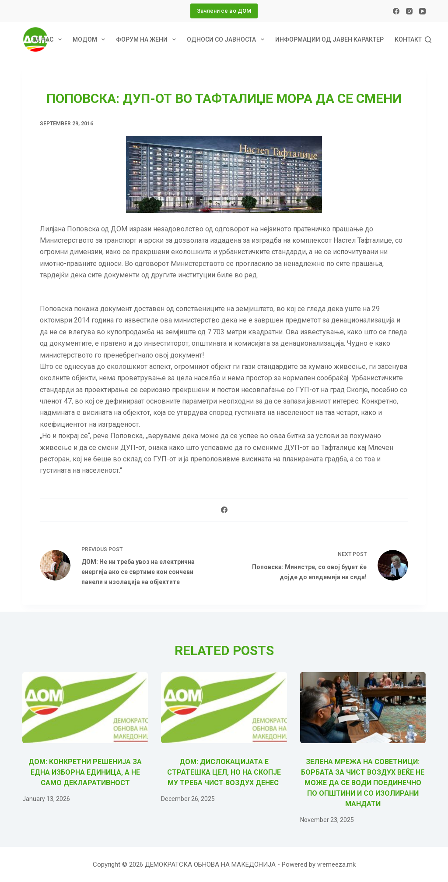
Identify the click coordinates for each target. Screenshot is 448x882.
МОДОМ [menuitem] (91, 39)
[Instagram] (409, 11)
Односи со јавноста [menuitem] (227, 39)
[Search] (428, 39)
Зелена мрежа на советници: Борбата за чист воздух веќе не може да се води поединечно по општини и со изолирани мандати (362, 783)
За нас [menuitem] (48, 39)
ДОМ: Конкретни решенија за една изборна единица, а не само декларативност (85, 772)
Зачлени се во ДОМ (224, 10)
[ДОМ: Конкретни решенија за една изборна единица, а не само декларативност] (85, 707)
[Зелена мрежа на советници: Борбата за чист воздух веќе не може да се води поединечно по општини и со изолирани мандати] (363, 707)
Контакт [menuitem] (408, 39)
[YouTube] (422, 11)
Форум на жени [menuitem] (147, 39)
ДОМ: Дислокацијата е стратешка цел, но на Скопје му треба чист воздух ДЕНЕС (224, 772)
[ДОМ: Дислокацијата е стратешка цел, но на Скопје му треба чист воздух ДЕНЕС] (224, 707)
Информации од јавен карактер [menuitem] (329, 39)
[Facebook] (396, 11)
